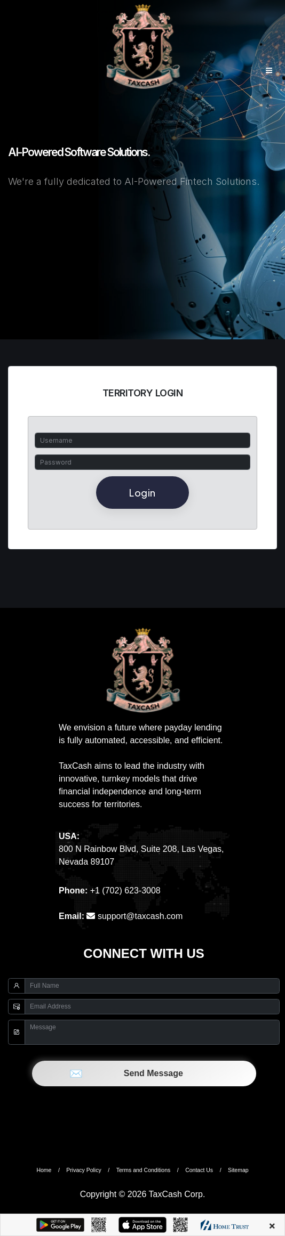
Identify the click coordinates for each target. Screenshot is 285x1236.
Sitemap (238, 1170)
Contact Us (199, 1170)
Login (142, 492)
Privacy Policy (83, 1170)
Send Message (144, 1073)
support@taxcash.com (134, 916)
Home (43, 1170)
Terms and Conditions (143, 1170)
